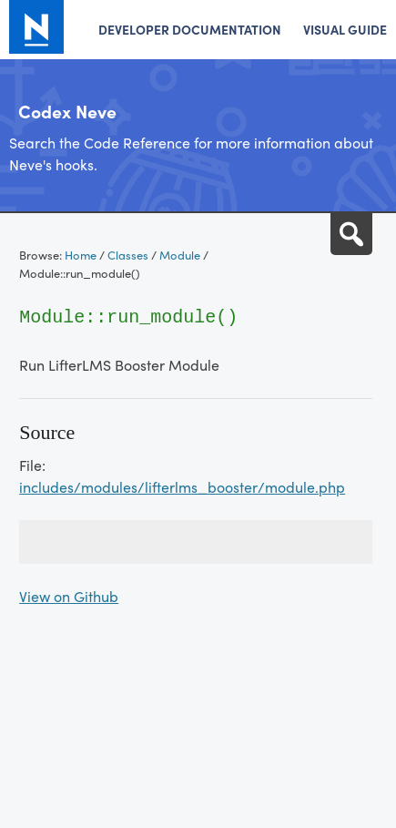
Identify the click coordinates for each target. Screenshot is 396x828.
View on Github (68, 596)
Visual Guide (345, 29)
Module (179, 254)
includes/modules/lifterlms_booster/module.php (182, 486)
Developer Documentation (189, 29)
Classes (127, 254)
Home (80, 254)
